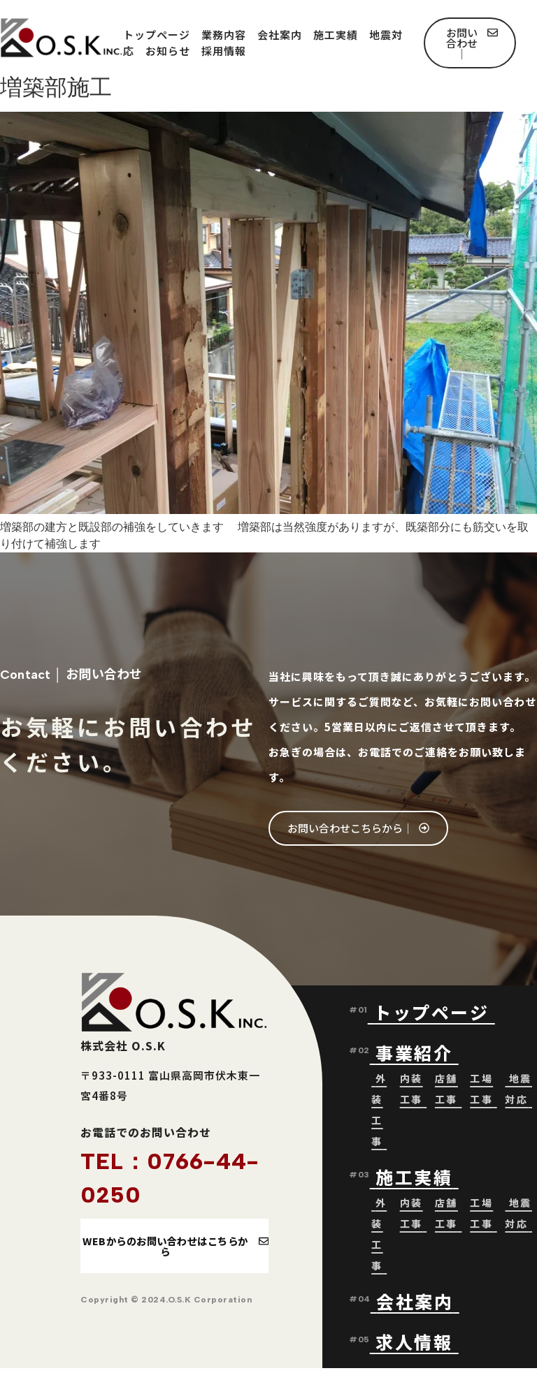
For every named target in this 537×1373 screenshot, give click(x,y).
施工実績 (335, 34)
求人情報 (413, 1343)
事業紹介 (417, 1054)
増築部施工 (56, 87)
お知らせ (167, 50)
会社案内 (279, 34)
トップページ (156, 34)
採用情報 (223, 50)
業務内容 (223, 34)
